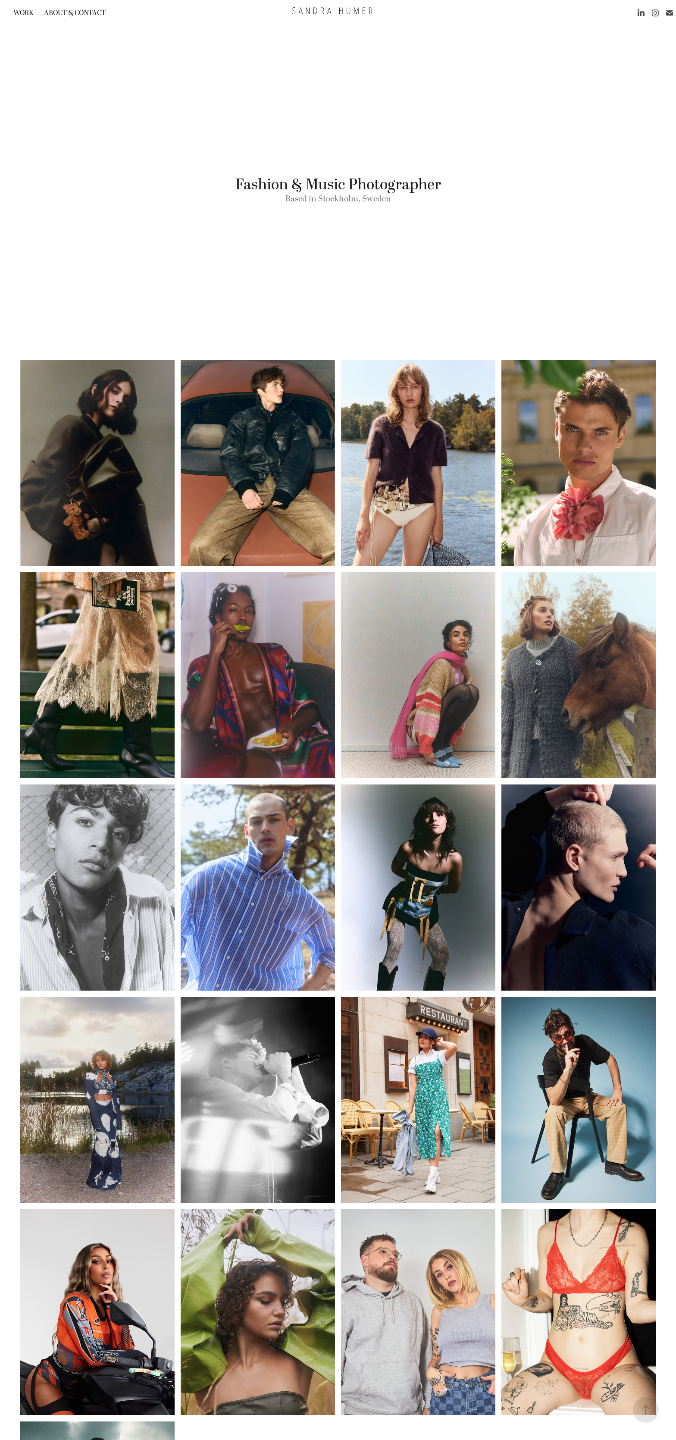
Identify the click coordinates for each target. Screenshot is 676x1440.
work (23, 13)
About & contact (75, 13)
